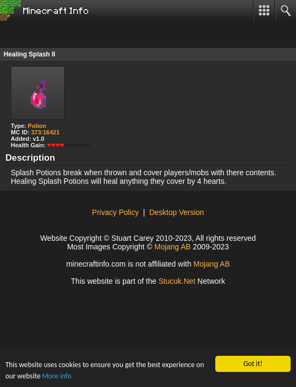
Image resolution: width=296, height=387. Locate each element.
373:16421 (45, 132)
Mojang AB (172, 246)
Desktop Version (176, 212)
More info (56, 376)
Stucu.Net (176, 281)
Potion (37, 126)
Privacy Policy (115, 212)
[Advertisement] (86, 34)
